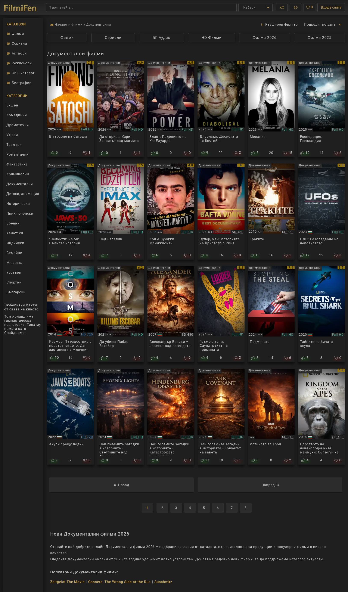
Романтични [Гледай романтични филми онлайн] (17, 154)
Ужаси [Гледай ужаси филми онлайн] (12, 135)
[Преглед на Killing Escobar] (120, 314)
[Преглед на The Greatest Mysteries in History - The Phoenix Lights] (120, 417)
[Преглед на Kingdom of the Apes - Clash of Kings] (321, 417)
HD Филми (211, 37)
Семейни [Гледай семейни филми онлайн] (14, 253)
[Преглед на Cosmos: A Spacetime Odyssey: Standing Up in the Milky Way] (70, 314)
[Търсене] (141, 7)
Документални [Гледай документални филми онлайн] (19, 184)
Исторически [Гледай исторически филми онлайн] (18, 204)
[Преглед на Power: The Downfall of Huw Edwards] (170, 109)
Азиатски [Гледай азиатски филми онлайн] (14, 233)
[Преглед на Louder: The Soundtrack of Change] (221, 314)
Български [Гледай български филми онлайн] (16, 292)
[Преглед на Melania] (271, 109)
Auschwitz (163, 582)
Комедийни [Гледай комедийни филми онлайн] (16, 115)
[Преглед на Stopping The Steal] (271, 314)
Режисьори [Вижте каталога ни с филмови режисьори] (19, 63)
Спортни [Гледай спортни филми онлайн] (14, 282)
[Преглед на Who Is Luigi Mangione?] (170, 212)
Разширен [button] (279, 24)
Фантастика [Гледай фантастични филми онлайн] (17, 164)
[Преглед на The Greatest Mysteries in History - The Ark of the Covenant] (221, 417)
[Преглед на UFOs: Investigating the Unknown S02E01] (321, 212)
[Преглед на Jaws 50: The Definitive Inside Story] (70, 212)
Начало (61, 25)
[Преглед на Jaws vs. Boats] (70, 417)
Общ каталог (20, 73)
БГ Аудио (161, 37)
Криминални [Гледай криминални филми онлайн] (17, 174)
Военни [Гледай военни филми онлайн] (13, 223)
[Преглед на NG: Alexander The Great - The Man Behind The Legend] (170, 314)
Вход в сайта (331, 7)
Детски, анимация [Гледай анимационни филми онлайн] (22, 194)
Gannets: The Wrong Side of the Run (119, 582)
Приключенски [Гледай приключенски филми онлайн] (19, 213)
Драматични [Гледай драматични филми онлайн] (17, 125)
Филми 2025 (320, 37)
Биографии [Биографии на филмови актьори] (19, 83)
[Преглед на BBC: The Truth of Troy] (271, 417)
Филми (77, 25)
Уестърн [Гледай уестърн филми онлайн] (13, 272)
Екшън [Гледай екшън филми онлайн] (12, 105)
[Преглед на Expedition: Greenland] (321, 109)
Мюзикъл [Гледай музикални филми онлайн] (15, 263)
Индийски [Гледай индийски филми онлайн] (15, 243)
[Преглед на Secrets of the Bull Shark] (321, 314)
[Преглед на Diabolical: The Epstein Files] (221, 109)
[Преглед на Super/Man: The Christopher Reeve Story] (221, 212)
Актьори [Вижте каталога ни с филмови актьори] (16, 53)
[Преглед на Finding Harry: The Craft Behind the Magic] (120, 109)
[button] (282, 7)
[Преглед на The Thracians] (271, 212)
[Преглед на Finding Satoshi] (70, 109)
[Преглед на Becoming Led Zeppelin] (120, 212)
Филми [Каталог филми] (15, 34)
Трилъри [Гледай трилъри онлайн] (14, 146)
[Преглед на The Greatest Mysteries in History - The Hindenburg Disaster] (170, 417)
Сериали (113, 37)
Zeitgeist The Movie (67, 582)
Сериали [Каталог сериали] (16, 43)
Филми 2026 (265, 37)
